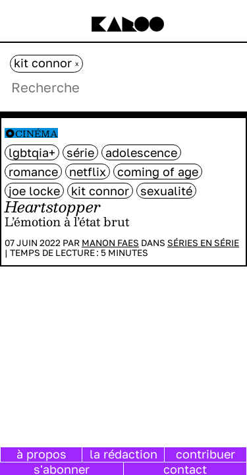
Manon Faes (110, 243)
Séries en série (203, 243)
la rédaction (123, 454)
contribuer (205, 454)
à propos (41, 454)
